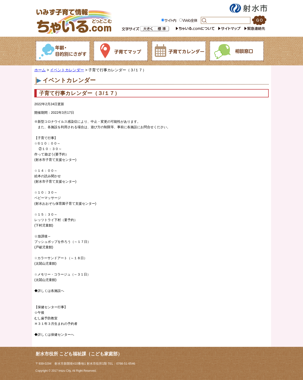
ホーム (40, 70)
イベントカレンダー (67, 70)
